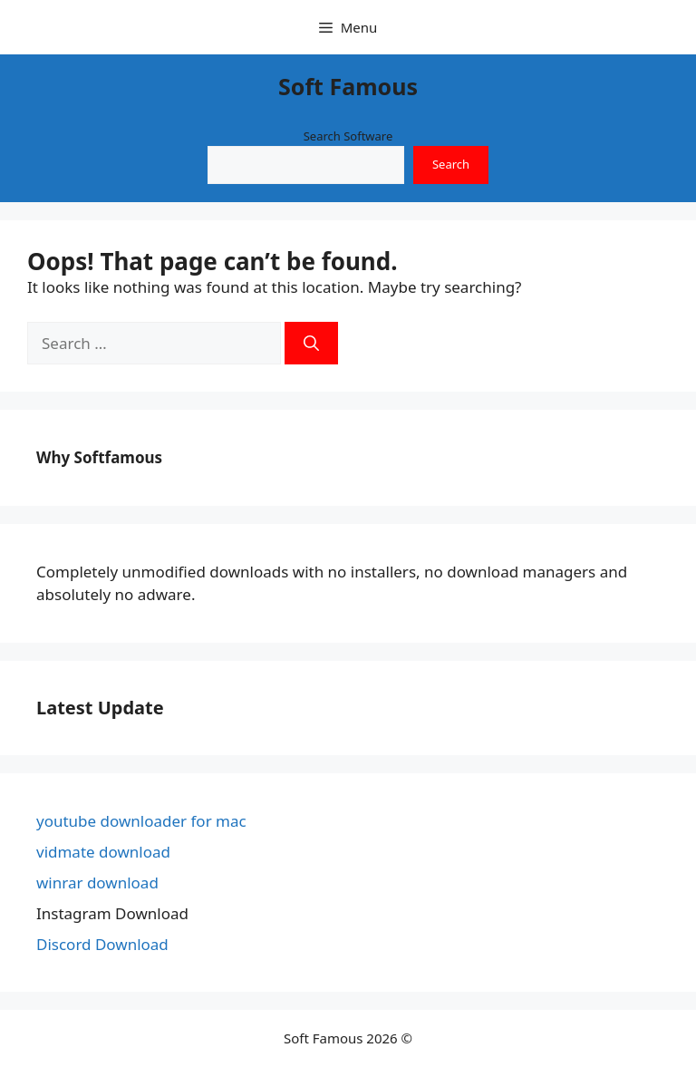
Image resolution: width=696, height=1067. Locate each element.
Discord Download (102, 944)
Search (450, 164)
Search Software (348, 136)
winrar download (97, 882)
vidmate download (103, 851)
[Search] (311, 343)
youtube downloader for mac (141, 820)
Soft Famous (348, 86)
